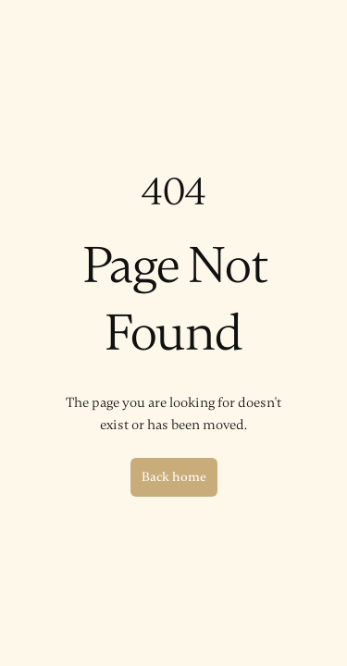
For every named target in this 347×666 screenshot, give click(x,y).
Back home (174, 477)
